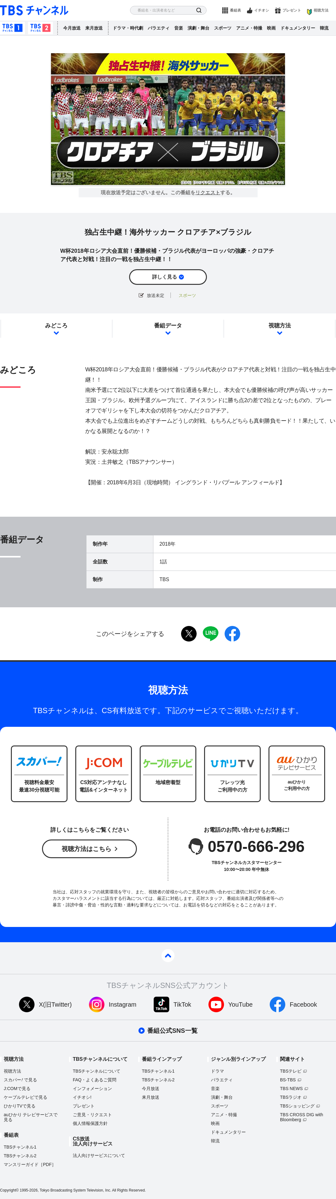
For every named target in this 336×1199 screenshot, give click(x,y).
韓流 (324, 28)
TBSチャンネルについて (96, 1071)
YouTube (240, 1004)
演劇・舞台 (198, 28)
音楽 (178, 28)
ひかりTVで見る (19, 1105)
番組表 (235, 10)
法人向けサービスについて (99, 1155)
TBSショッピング (297, 1105)
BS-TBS (288, 1079)
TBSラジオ (290, 1097)
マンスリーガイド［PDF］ (30, 1164)
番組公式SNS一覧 (172, 1030)
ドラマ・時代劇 (128, 28)
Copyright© (9, 1190)
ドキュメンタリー (297, 28)
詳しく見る (164, 277)
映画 (271, 28)
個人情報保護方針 (90, 1123)
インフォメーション (92, 1088)
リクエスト (207, 192)
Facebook (303, 1004)
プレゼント (291, 10)
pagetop (168, 955)
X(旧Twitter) (55, 1004)
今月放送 (72, 28)
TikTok (182, 1004)
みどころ (56, 325)
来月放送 (94, 28)
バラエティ (159, 28)
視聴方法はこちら (86, 848)
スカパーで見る (20, 1079)
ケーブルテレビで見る (25, 1097)
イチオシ (261, 10)
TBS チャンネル (34, 10)
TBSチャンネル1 (12, 28)
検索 (199, 10)
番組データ (168, 325)
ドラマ (217, 1071)
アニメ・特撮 (249, 28)
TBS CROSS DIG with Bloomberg (301, 1117)
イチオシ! (82, 1097)
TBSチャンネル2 (40, 28)
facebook (232, 634)
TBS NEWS (291, 1088)
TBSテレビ (290, 1071)
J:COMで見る (17, 1088)
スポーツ (222, 28)
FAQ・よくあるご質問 (94, 1079)
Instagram (123, 1004)
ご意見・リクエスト (92, 1114)
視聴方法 (321, 10)
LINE (210, 634)
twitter (189, 634)
